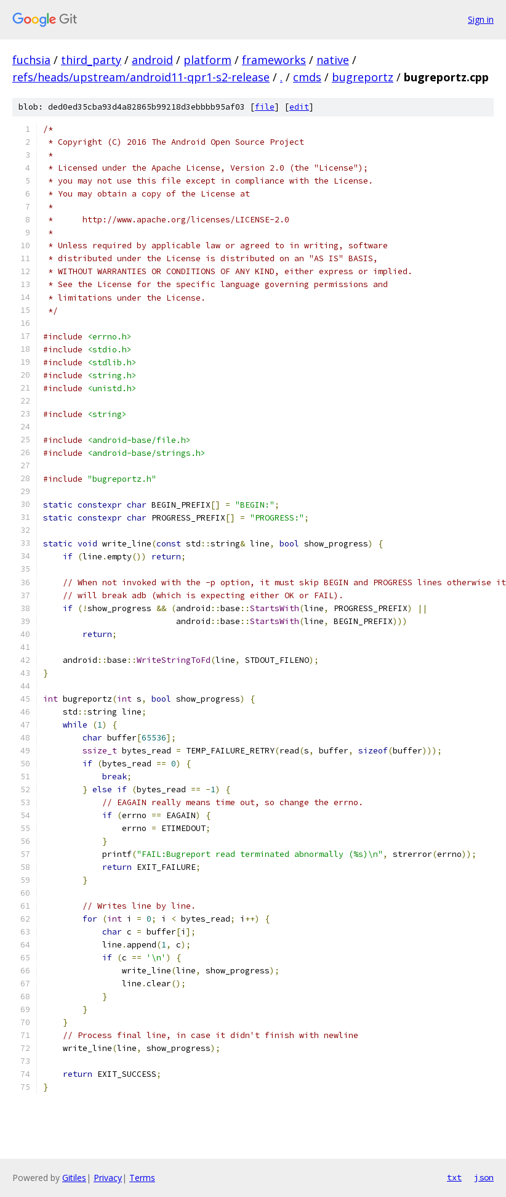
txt (454, 1177)
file (265, 107)
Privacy (108, 1177)
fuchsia (31, 59)
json (484, 1177)
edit (299, 107)
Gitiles (74, 1177)
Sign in (481, 19)
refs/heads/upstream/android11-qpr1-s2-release (141, 77)
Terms (142, 1177)
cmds (307, 77)
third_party (91, 59)
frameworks (274, 59)
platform (207, 59)
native (332, 59)
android (152, 59)
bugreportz (362, 77)
